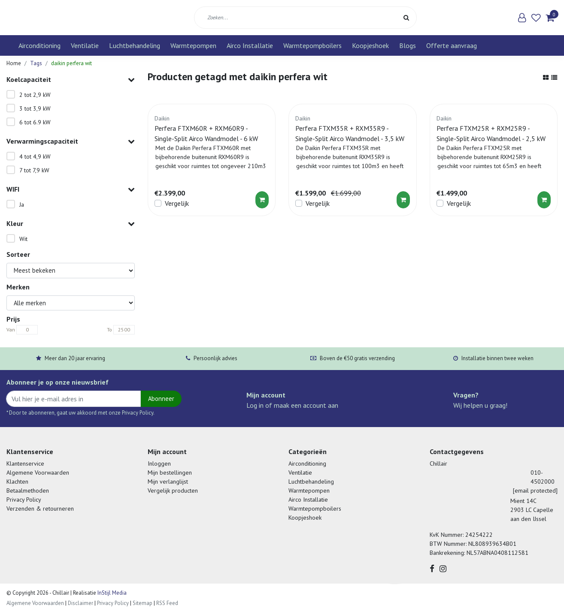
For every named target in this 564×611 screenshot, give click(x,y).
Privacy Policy (23, 499)
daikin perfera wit (71, 63)
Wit (23, 239)
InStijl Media (111, 592)
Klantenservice (25, 463)
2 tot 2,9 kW (35, 95)
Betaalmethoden (27, 490)
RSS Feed (167, 603)
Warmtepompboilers (312, 45)
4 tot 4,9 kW (35, 156)
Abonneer (161, 398)
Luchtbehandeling (134, 45)
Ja (21, 204)
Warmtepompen (193, 45)
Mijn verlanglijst (168, 481)
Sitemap (142, 603)
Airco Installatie (250, 45)
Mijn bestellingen (170, 472)
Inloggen (159, 463)
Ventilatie (85, 45)
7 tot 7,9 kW (34, 170)
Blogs (407, 45)
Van (10, 329)
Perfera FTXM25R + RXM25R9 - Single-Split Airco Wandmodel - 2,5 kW (491, 133)
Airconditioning (39, 45)
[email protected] (535, 490)
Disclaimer (80, 603)
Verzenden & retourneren (40, 508)
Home (13, 63)
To (109, 329)
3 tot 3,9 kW (35, 108)
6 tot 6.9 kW (35, 122)
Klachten (17, 481)
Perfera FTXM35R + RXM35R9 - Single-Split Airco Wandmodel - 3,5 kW (349, 133)
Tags (36, 63)
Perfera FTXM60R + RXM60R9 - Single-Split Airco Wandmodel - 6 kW (206, 133)
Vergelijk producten (173, 490)
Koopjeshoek (370, 45)
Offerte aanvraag (451, 45)
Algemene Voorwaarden (37, 472)
